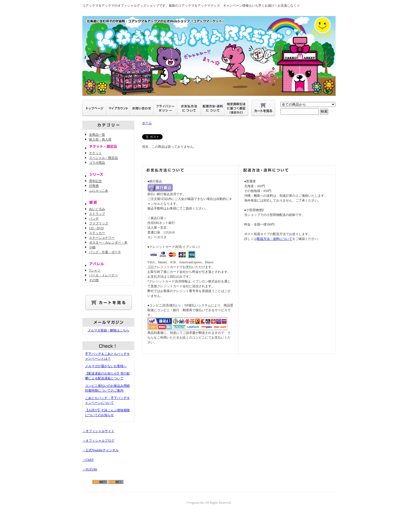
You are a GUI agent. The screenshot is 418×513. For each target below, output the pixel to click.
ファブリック (98, 223)
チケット (95, 153)
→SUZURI (89, 469)
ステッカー (97, 233)
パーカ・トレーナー (103, 275)
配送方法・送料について (274, 239)
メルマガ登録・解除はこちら (108, 330)
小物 (92, 247)
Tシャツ (95, 270)
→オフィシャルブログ (98, 440)
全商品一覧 (97, 135)
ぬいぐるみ (97, 209)
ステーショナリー (102, 238)
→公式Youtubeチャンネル (100, 450)
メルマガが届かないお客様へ (106, 366)
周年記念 (95, 181)
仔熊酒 (94, 186)
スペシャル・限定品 (103, 158)
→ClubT (88, 460)
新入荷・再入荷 (100, 139)
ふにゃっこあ (98, 190)
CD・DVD (96, 228)
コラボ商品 (97, 163)
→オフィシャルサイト (98, 431)
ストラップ (97, 214)
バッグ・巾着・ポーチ (105, 252)
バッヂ (94, 218)
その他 (94, 280)
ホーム (147, 123)
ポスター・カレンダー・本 (108, 242)
